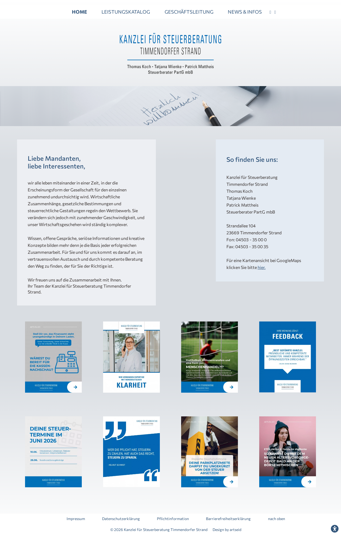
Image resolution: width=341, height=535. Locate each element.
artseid (235, 529)
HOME (79, 12)
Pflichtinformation (173, 519)
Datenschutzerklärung (121, 519)
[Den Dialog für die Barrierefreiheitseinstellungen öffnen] (334, 528)
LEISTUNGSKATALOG (126, 12)
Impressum (76, 519)
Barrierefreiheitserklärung (228, 519)
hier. (262, 267)
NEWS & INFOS (245, 12)
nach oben (276, 519)
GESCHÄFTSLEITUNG (189, 12)
